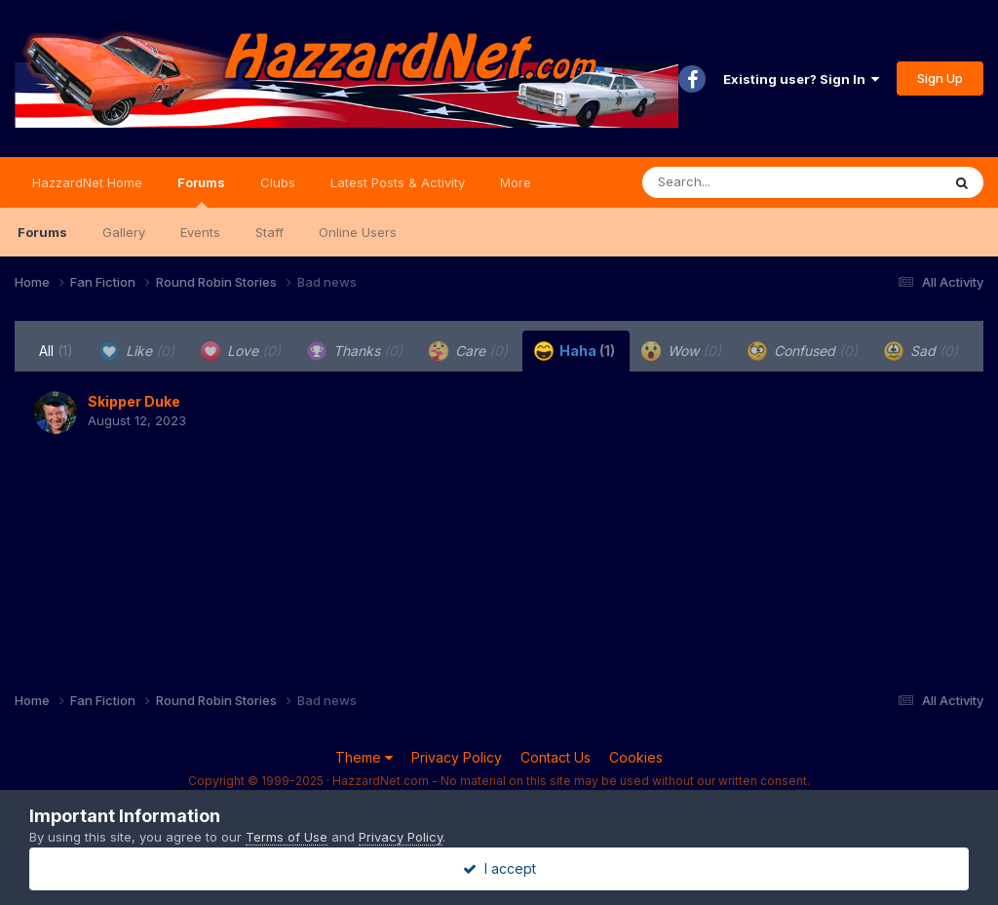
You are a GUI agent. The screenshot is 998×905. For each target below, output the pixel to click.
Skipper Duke (134, 401)
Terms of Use (286, 837)
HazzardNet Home (87, 182)
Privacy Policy (456, 757)
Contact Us (555, 757)
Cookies (636, 757)
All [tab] (56, 350)
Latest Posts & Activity (397, 182)
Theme (364, 757)
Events (200, 232)
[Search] (738, 182)
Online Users (358, 232)
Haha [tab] (574, 351)
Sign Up (940, 78)
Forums (201, 191)
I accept (499, 868)
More (515, 182)
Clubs (277, 182)
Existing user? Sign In (801, 79)
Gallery (123, 232)
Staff (269, 232)
